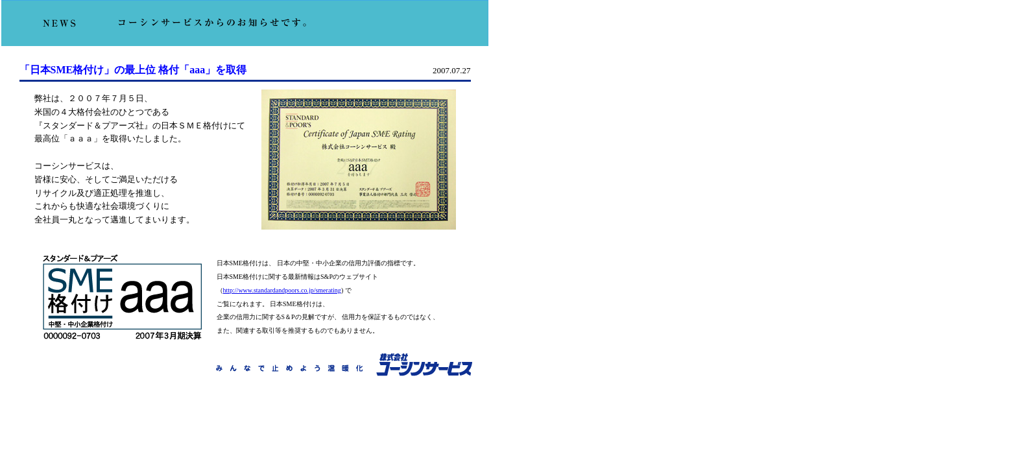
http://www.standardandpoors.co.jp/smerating (282, 290)
